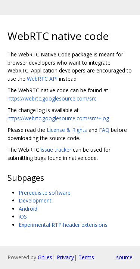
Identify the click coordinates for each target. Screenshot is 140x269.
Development (35, 200)
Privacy (65, 257)
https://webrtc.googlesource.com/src (51, 98)
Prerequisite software (45, 192)
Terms (86, 257)
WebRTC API (42, 78)
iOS (23, 216)
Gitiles (45, 257)
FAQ (104, 129)
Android (28, 208)
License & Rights (67, 129)
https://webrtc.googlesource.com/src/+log (58, 118)
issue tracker (56, 149)
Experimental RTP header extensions (63, 224)
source (124, 257)
